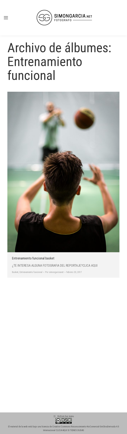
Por (54, 272)
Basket (15, 272)
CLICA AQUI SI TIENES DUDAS (70, 430)
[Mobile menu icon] (6, 18)
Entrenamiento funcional (31, 272)
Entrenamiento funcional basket (33, 258)
